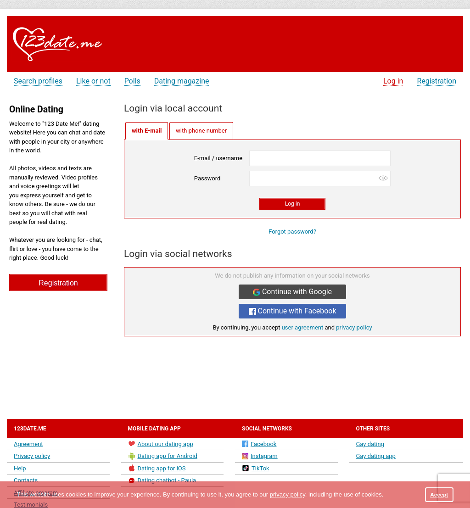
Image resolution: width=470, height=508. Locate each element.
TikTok (255, 468)
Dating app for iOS (157, 468)
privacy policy (354, 327)
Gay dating (370, 444)
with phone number (201, 130)
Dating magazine (181, 81)
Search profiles (38, 81)
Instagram (260, 455)
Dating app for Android (162, 456)
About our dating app (160, 443)
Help (20, 468)
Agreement (28, 444)
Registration (436, 81)
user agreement (303, 327)
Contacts (26, 480)
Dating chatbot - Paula (162, 480)
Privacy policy (32, 455)
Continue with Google (292, 291)
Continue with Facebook (292, 311)
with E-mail (147, 130)
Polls (132, 81)
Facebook (259, 444)
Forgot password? (292, 231)
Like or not (93, 81)
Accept (439, 494)
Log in (393, 81)
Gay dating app (376, 455)
